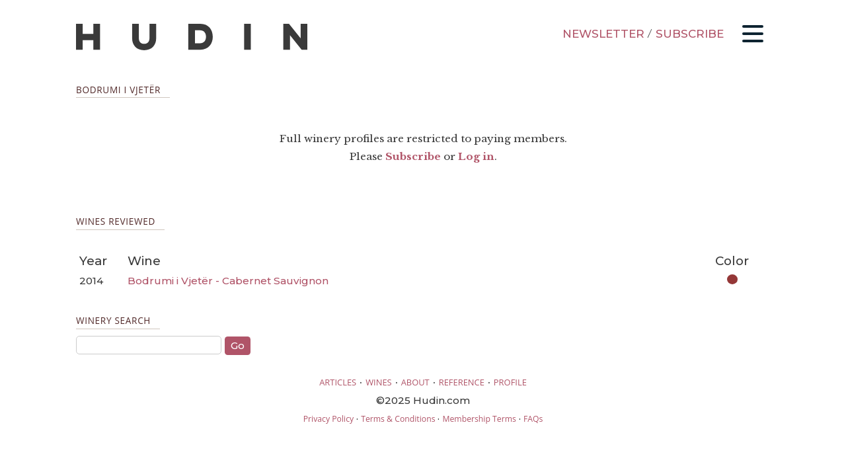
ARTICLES (337, 382)
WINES (378, 382)
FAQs (533, 418)
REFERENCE (461, 382)
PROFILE (510, 382)
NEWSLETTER (603, 33)
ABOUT (415, 382)
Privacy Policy (328, 418)
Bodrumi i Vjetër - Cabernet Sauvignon (228, 280)
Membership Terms (479, 418)
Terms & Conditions (398, 418)
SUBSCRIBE (690, 33)
